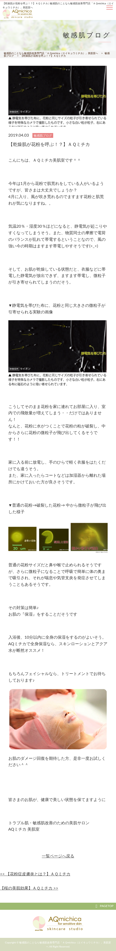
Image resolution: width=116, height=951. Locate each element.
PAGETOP (104, 906)
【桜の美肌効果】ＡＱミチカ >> (29, 887)
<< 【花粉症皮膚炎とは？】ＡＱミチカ (35, 873)
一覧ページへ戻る (58, 855)
